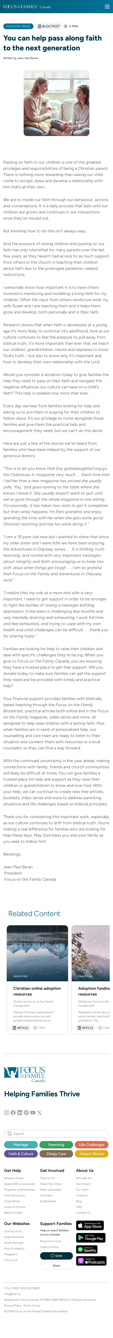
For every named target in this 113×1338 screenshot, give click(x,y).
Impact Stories (92, 1154)
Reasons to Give (50, 1241)
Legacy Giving (49, 1246)
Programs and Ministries (19, 1189)
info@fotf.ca (12, 1294)
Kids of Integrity (14, 1248)
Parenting (56, 1144)
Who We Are (84, 1178)
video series (60, 717)
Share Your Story (51, 1183)
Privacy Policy (13, 1305)
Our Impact (83, 1183)
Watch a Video (13, 1212)
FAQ (79, 1207)
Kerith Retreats (14, 1242)
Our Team (82, 1189)
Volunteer (46, 1195)
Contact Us (83, 1212)
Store (56, 1265)
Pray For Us (47, 1178)
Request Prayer (14, 1178)
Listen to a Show (14, 1207)
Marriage (21, 1144)
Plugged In (11, 1254)
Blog (79, 1201)
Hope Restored (14, 1237)
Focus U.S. (11, 1260)
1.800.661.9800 (30, 1288)
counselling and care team (27, 735)
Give (56, 1256)
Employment (48, 1201)
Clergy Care (56, 1154)
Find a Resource (14, 1195)
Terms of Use (31, 1305)
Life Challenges (91, 1144)
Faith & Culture (21, 1154)
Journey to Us (13, 1231)
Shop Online (12, 1201)
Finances (82, 1195)
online (71, 711)
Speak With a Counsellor (19, 1183)
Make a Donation (50, 1189)
